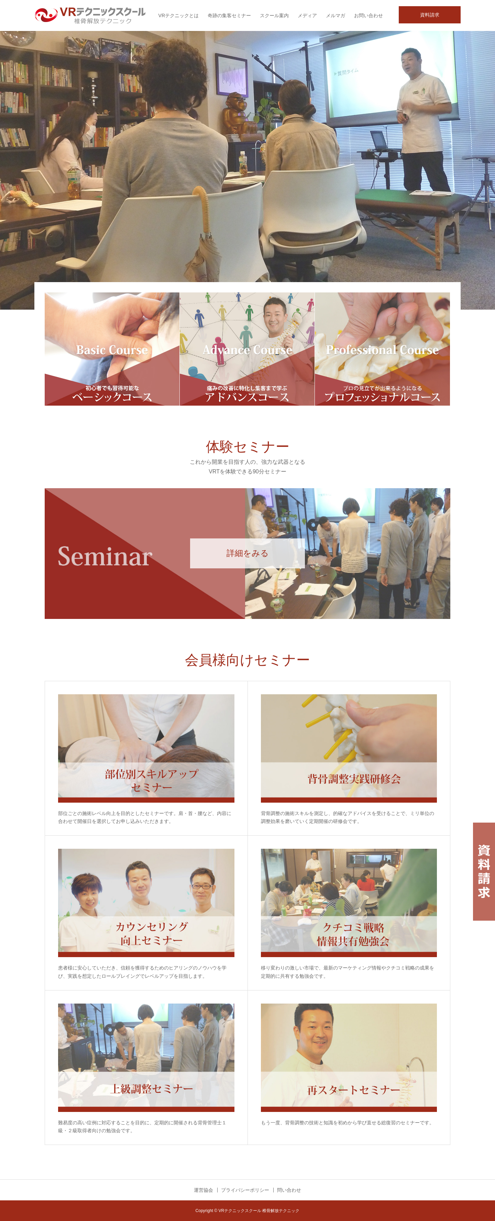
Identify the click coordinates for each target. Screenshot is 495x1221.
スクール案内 (274, 15)
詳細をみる (248, 553)
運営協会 (203, 1190)
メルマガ (335, 15)
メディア (307, 15)
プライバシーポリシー (245, 1190)
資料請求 (429, 15)
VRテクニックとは (178, 15)
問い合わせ (289, 1190)
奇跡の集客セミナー (229, 15)
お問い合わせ (368, 15)
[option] (247, 170)
